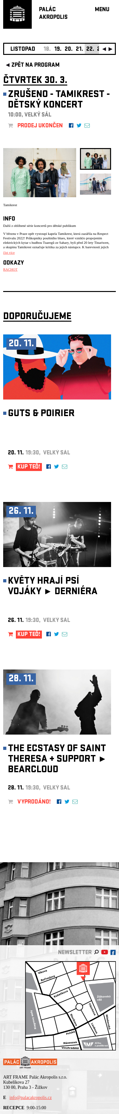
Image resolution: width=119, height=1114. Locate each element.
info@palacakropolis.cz (31, 1097)
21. (79, 49)
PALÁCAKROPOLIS (53, 13)
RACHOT (10, 269)
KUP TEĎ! (28, 467)
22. (90, 49)
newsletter (75, 953)
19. (58, 49)
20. (69, 49)
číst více (9, 252)
